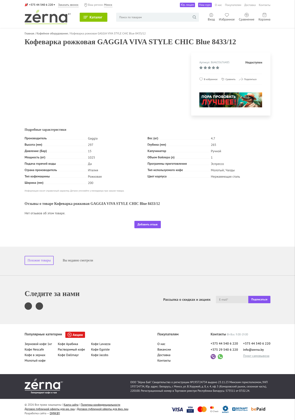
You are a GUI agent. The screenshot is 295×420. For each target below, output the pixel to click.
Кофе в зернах (35, 355)
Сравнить (231, 79)
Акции (78, 334)
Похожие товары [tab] (39, 260)
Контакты (264, 5)
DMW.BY (55, 413)
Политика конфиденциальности (100, 404)
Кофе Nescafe (34, 349)
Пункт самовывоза (256, 356)
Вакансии (164, 349)
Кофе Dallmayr (68, 355)
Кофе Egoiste (100, 349)
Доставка (250, 5)
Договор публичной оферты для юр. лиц (50, 409)
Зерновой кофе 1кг (38, 344)
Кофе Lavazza (100, 344)
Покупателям (233, 5)
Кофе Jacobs (99, 355)
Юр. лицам (187, 5)
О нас (218, 5)
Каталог (96, 17)
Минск (108, 5)
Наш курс (205, 5)
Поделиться (250, 79)
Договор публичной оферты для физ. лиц (102, 409)
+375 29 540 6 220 (224, 349)
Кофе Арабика (68, 344)
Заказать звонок (68, 5)
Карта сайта (71, 404)
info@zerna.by (253, 349)
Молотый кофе (35, 360)
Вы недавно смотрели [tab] (78, 260)
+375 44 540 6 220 (41, 5)
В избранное (210, 79)
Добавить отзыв (147, 224)
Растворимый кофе (71, 349)
